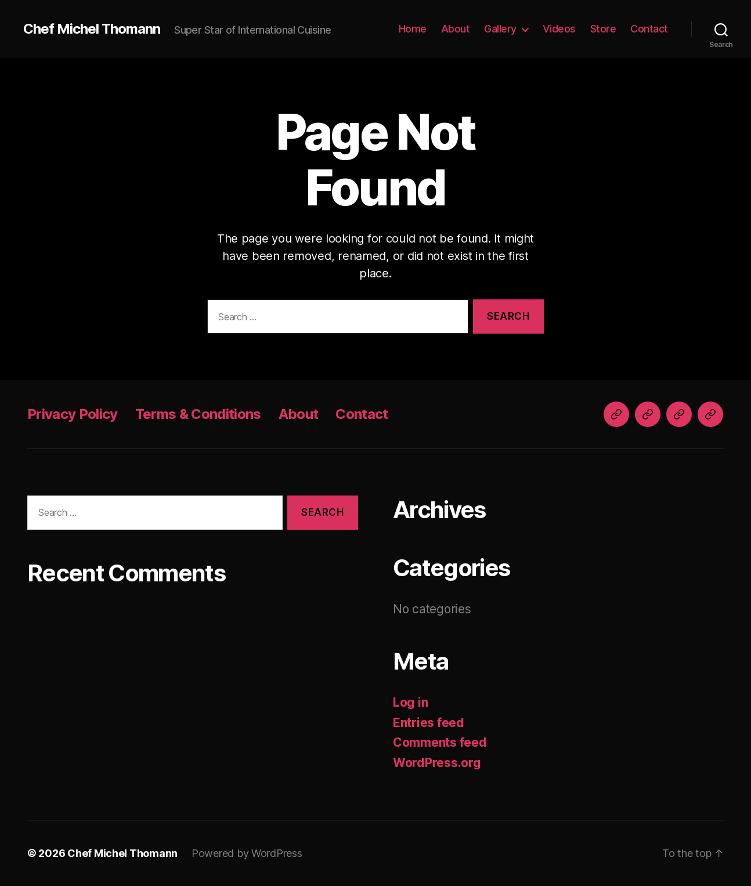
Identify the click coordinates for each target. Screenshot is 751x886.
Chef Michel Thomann (91, 29)
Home (413, 29)
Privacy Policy (72, 414)
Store (603, 29)
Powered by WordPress (247, 853)
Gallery (500, 29)
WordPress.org (437, 762)
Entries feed (428, 722)
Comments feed (440, 742)
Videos (559, 29)
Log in (410, 702)
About (455, 29)
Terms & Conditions (198, 414)
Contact (649, 29)
